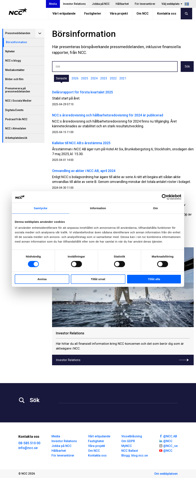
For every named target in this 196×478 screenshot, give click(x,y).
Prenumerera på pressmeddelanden (17, 90)
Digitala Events (14, 110)
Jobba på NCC (100, 3)
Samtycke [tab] (40, 208)
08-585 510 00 (29, 443)
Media (53, 3)
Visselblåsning (131, 436)
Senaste (61, 78)
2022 (113, 78)
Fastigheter (92, 13)
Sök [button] (187, 66)
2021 (122, 78)
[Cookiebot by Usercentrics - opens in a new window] (164, 197)
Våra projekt (119, 13)
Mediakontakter (15, 70)
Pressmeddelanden (17, 33)
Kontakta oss (166, 13)
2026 (75, 78)
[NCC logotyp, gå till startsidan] (18, 11)
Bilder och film (14, 79)
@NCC (165, 441)
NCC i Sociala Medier (18, 100)
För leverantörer (145, 3)
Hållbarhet (122, 3)
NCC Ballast (129, 450)
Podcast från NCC (16, 119)
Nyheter (10, 51)
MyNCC (126, 446)
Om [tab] (155, 208)
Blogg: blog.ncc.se (134, 455)
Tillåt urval (98, 279)
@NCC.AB (168, 436)
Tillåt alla (154, 279)
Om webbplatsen (166, 474)
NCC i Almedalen (15, 128)
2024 (94, 78)
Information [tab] (98, 208)
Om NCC (142, 13)
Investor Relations (74, 3)
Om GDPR (128, 441)
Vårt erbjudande (64, 13)
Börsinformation (16, 42)
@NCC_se (168, 445)
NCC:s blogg (13, 60)
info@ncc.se (28, 448)
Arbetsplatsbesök (16, 137)
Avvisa (42, 279)
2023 (103, 78)
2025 (84, 78)
